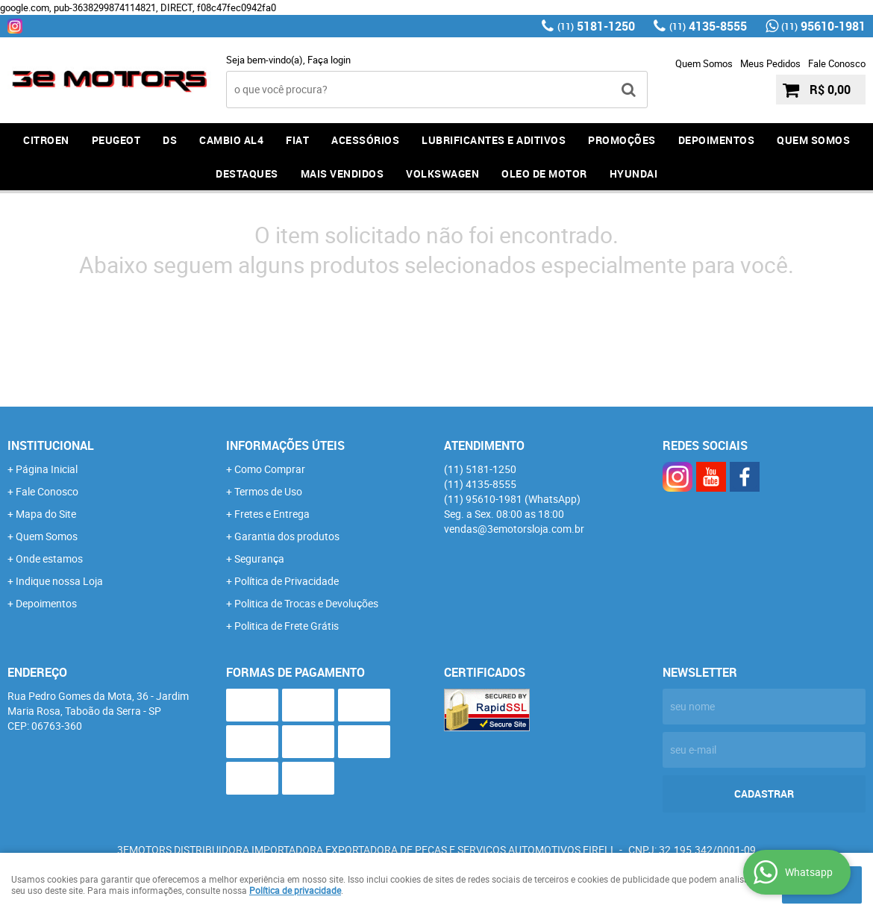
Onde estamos (49, 558)
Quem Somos (704, 63)
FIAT (297, 140)
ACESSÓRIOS (365, 140)
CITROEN (46, 140)
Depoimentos (46, 603)
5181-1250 (596, 26)
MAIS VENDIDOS (342, 173)
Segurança (259, 558)
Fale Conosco (837, 63)
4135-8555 (708, 26)
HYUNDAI (634, 173)
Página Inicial (47, 469)
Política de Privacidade (286, 581)
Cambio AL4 (231, 140)
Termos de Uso (268, 491)
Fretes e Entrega (272, 514)
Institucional (50, 445)
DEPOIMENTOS (716, 140)
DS (170, 140)
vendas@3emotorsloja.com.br (514, 529)
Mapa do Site (46, 514)
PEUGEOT (116, 140)
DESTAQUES (247, 173)
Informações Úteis (285, 445)
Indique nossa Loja (59, 581)
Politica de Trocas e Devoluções (306, 603)
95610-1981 (823, 26)
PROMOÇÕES (622, 140)
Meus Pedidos (770, 63)
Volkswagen (442, 173)
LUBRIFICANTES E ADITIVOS (494, 140)
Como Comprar (269, 469)
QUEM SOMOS (813, 140)
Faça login (329, 59)
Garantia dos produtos (287, 536)
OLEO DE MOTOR (544, 173)
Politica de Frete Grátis (286, 626)
